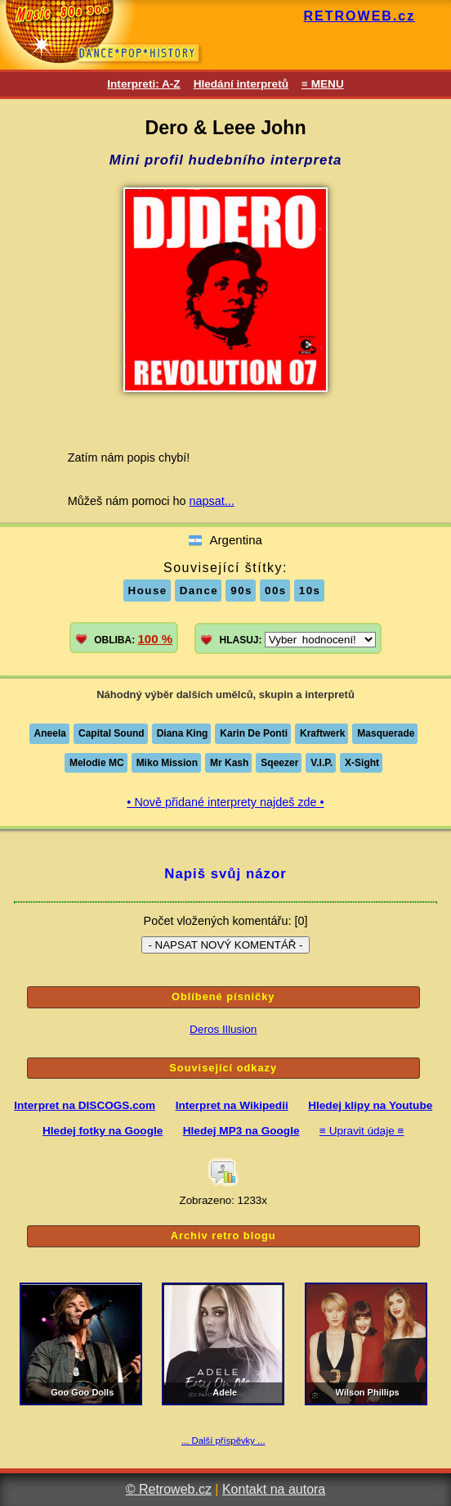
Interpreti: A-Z (143, 84)
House (147, 590)
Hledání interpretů (241, 84)
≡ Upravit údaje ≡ (361, 1131)
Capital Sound (111, 733)
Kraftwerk (322, 733)
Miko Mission (167, 763)
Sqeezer (279, 763)
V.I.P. (321, 763)
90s (241, 590)
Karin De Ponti (254, 733)
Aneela (50, 733)
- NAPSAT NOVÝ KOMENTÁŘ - (225, 945)
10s (310, 590)
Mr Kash (229, 763)
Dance (199, 590)
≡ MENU (322, 84)
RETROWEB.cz (360, 16)
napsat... (212, 500)
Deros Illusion (223, 1029)
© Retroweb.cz (169, 1489)
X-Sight (362, 763)
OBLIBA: (133, 639)
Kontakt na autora (273, 1489)
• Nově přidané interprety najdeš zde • (225, 802)
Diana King (182, 733)
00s (276, 590)
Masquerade (385, 733)
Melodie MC (96, 763)
